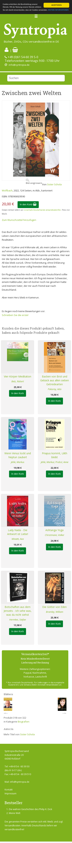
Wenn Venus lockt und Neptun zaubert (17, 455)
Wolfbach (7, 190)
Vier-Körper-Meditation (17, 376)
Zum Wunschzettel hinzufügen (19, 220)
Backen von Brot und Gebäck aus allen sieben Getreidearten (54, 380)
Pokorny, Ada (54, 389)
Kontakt (9, 789)
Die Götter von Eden (54, 607)
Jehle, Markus (17, 462)
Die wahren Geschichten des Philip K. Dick (30, 809)
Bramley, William (54, 611)
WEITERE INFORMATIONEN (58, 10)
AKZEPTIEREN (56, 5)
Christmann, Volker (54, 535)
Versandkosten (12, 825)
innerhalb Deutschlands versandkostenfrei (42, 210)
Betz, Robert (17, 381)
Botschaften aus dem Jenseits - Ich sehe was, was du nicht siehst (18, 610)
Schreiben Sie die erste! (15, 315)
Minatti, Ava (18, 539)
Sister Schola (54, 184)
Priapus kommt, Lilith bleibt (54, 455)
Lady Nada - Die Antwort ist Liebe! (17, 532)
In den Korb (28, 204)
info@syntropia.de (19, 64)
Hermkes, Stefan (17, 619)
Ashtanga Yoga (54, 530)
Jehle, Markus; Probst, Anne (54, 462)
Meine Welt (14, 813)
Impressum (10, 793)
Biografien (23, 721)
